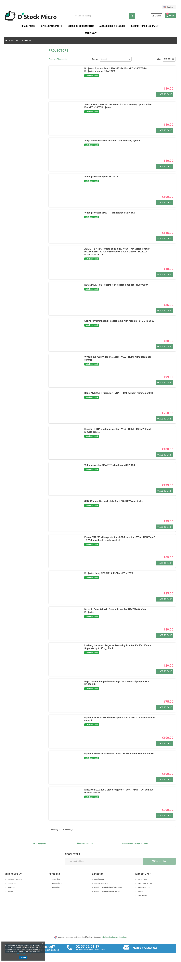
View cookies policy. (23, 953)
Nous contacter (144, 948)
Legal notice (99, 879)
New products (56, 883)
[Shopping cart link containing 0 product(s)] (170, 15)
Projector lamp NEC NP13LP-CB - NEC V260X (108, 573)
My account (142, 879)
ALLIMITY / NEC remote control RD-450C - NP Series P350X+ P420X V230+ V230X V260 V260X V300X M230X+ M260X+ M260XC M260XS (117, 251)
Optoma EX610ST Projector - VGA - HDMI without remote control (119, 753)
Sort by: (95, 59)
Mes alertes (142, 895)
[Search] (103, 16)
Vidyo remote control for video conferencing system (112, 140)
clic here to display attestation (114, 937)
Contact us (11, 883)
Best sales (55, 887)
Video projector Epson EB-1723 (101, 176)
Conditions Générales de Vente (106, 891)
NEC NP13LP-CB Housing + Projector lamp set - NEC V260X (116, 284)
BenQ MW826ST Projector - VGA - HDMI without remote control (118, 393)
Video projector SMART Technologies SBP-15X (109, 212)
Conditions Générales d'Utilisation (108, 887)
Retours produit (143, 887)
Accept (23, 957)
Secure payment (101, 883)
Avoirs (140, 891)
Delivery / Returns (14, 879)
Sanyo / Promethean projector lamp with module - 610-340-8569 (119, 321)
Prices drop (55, 879)
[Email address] (104, 861)
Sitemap (10, 887)
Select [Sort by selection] (104, 59)
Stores (10, 891)
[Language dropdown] (169, 7)
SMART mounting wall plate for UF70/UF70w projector (113, 501)
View (159, 59)
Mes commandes (144, 883)
